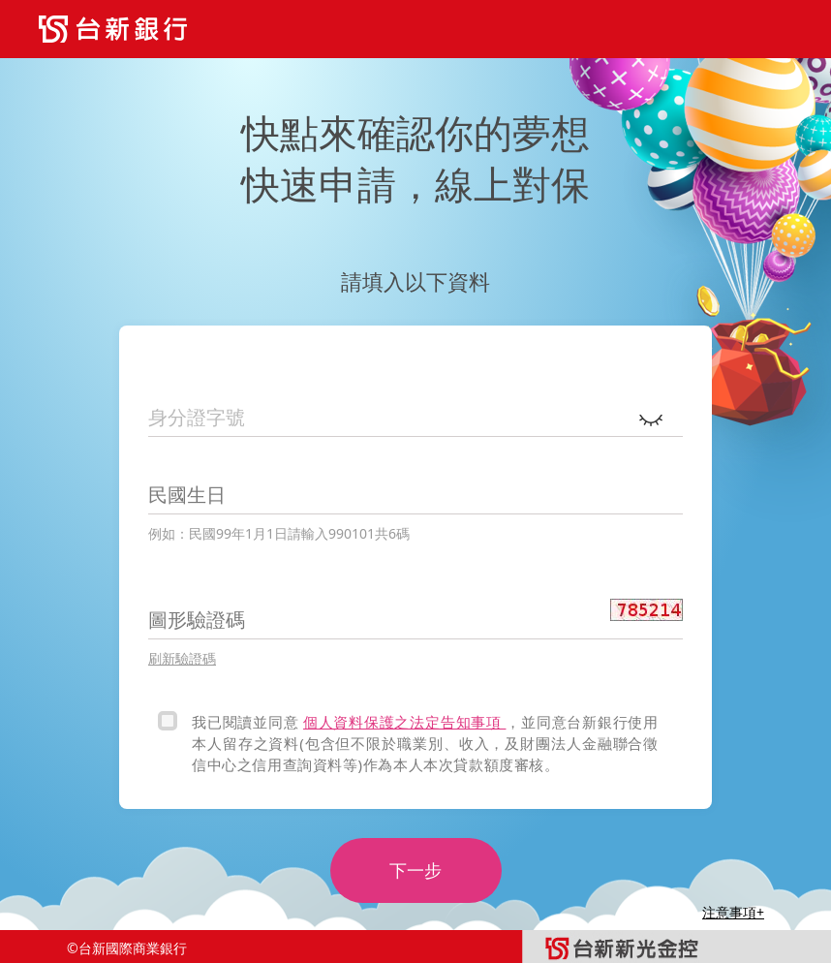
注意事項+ (733, 912)
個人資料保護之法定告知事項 (404, 721)
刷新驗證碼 (182, 658)
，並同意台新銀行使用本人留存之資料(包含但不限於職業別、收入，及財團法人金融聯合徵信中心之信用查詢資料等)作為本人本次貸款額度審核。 (425, 743)
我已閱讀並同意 (247, 721)
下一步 (415, 870)
